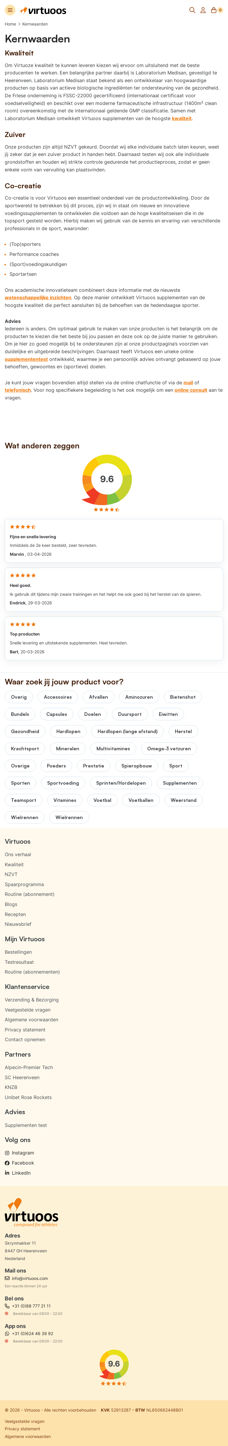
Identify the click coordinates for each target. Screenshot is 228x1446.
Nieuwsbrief (18, 924)
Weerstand (184, 800)
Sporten (20, 783)
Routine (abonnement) (30, 894)
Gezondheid (25, 731)
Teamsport (23, 800)
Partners (18, 1054)
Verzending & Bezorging (32, 1000)
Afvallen (98, 697)
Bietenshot (183, 697)
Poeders (56, 766)
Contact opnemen (25, 1039)
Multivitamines (113, 748)
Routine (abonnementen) (32, 972)
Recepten (15, 914)
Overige (20, 766)
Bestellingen (18, 952)
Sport (175, 766)
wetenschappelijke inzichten (38, 297)
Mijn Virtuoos (25, 939)
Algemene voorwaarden (31, 1020)
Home (10, 23)
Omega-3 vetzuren (169, 748)
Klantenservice (27, 986)
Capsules (56, 714)
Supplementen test (26, 1125)
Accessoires (58, 697)
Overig (19, 697)
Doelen (92, 714)
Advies (15, 1112)
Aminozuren (139, 697)
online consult (191, 390)
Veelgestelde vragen (27, 1010)
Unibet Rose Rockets (28, 1097)
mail (188, 383)
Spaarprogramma (24, 884)
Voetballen (141, 800)
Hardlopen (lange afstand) (128, 731)
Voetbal (102, 800)
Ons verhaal (18, 854)
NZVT (11, 874)
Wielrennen (24, 817)
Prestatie (93, 766)
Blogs (11, 904)
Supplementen (180, 783)
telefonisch (18, 390)
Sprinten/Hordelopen (121, 783)
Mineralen (67, 748)
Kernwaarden (35, 23)
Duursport (130, 714)
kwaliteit (181, 118)
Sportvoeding (63, 783)
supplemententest (26, 359)
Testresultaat (19, 962)
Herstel (183, 731)
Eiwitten (168, 714)
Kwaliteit (14, 864)
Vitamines (64, 800)
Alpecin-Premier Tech (29, 1067)
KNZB (11, 1087)
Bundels (20, 714)
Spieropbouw (136, 766)
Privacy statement (25, 1030)
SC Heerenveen (22, 1077)
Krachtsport (25, 748)
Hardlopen (68, 731)
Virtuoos (18, 841)
